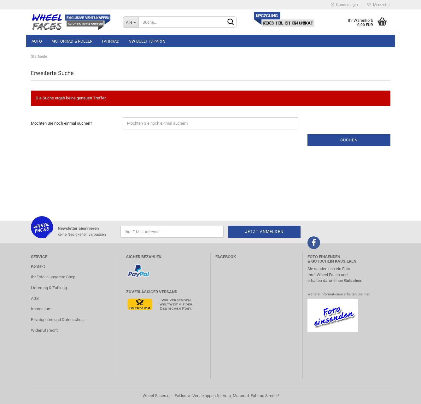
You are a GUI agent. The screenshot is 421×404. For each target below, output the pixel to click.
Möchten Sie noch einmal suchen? (61, 123)
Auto (37, 41)
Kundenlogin (344, 5)
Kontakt (38, 266)
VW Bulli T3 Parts (147, 41)
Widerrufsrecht (44, 330)
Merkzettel (378, 5)
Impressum (41, 308)
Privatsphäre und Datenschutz (58, 319)
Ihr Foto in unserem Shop (53, 277)
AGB (35, 298)
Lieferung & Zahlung (49, 287)
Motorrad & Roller (71, 41)
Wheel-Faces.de (157, 395)
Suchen (349, 140)
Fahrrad (111, 41)
